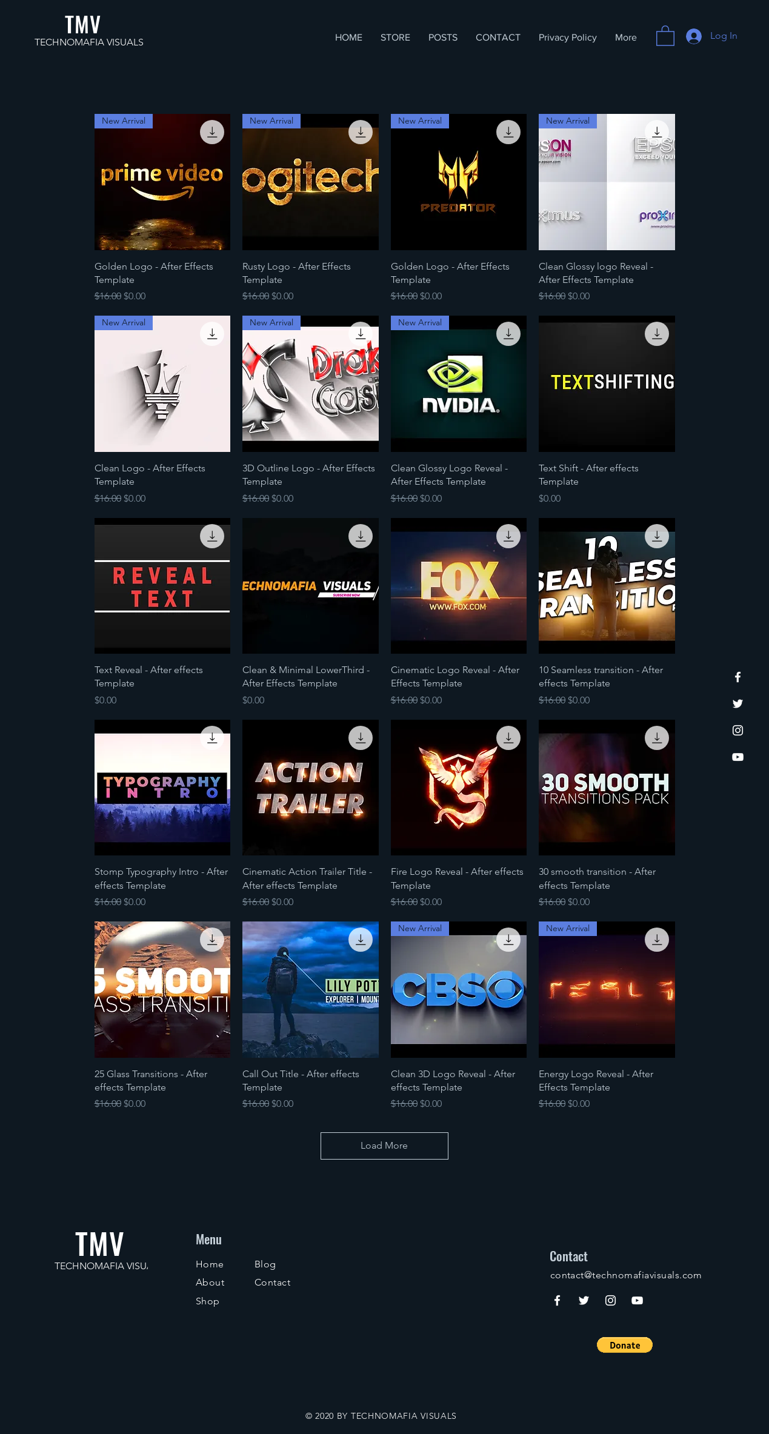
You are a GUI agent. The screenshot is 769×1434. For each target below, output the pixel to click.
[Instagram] (738, 730)
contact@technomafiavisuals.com (626, 1275)
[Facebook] (738, 677)
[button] (665, 35)
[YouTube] (738, 757)
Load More (384, 1145)
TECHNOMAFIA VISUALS (89, 42)
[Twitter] (738, 704)
